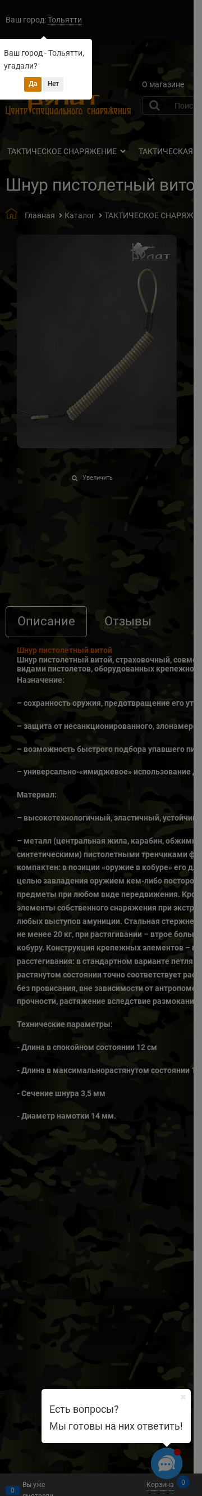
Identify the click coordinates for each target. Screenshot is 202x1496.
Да (33, 84)
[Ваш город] (183, 1397)
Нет (53, 84)
